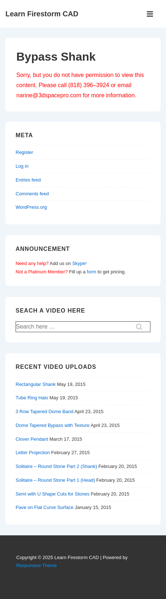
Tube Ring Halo (32, 397)
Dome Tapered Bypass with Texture (53, 425)
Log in (22, 166)
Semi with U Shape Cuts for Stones (53, 494)
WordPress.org (31, 207)
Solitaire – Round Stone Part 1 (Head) (55, 480)
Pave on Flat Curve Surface (45, 507)
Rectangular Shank (36, 384)
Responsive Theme (36, 565)
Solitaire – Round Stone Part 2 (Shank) (56, 466)
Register (24, 152)
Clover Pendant (32, 439)
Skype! (79, 263)
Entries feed (28, 180)
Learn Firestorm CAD (41, 14)
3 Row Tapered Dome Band (44, 411)
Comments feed (32, 193)
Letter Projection (33, 452)
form (91, 271)
